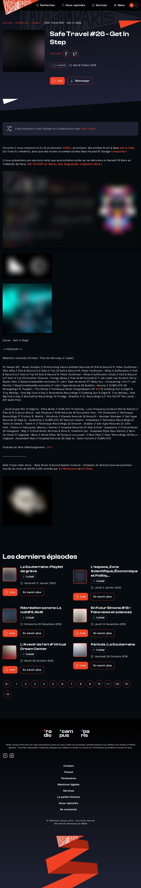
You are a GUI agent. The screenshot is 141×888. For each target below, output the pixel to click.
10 (99, 684)
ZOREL (67, 147)
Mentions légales (70, 784)
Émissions (21, 22)
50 (117, 684)
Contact (70, 765)
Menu (119, 5)
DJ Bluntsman (68, 468)
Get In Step (127, 147)
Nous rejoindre (73, 5)
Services (99, 5)
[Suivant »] (7, 694)
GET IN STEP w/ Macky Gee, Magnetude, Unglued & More (63, 164)
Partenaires (70, 778)
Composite (118, 151)
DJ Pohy (86, 468)
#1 (97, 389)
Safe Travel (88, 128)
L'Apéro (36, 22)
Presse (70, 772)
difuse (84, 823)
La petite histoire (70, 796)
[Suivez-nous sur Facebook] (5, 756)
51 (126, 684)
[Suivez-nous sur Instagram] (11, 756)
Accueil (7, 22)
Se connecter (70, 809)
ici (48, 447)
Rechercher (45, 5)
